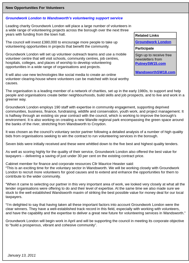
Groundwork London (153, 42)
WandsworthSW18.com (155, 72)
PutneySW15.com (150, 63)
